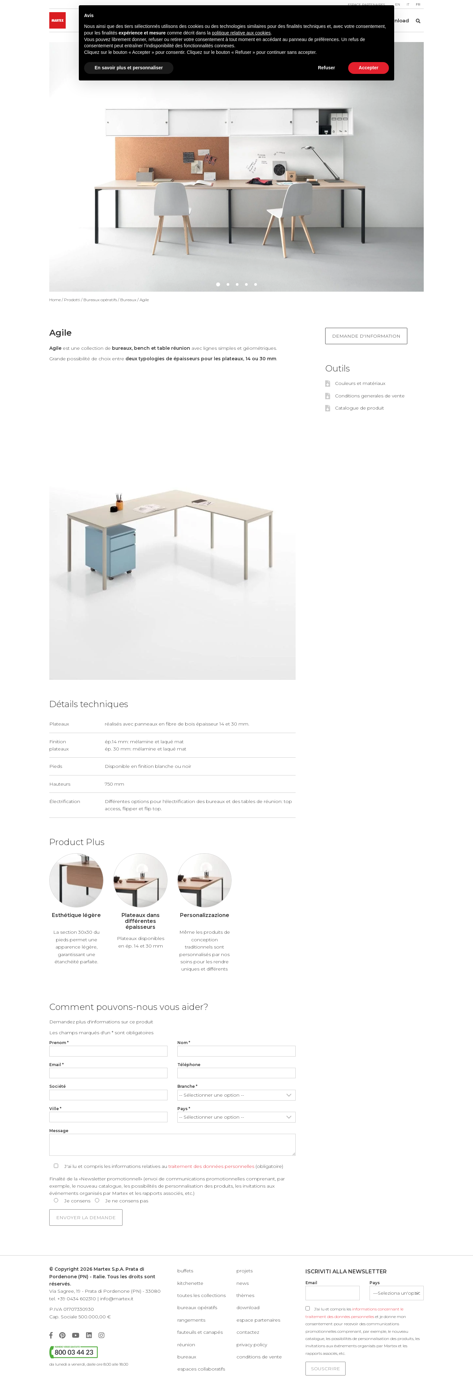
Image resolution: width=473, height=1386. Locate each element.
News (242, 1283)
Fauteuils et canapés (200, 1332)
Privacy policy (251, 1345)
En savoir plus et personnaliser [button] (129, 67)
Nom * (183, 1042)
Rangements (191, 1320)
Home (55, 299)
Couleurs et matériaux (360, 383)
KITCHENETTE (190, 1283)
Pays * (183, 1108)
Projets (244, 1271)
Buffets (185, 1271)
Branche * (187, 1086)
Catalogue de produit (359, 408)
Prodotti (72, 299)
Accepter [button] (368, 67)
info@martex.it (116, 1299)
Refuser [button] (326, 67)
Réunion (186, 1345)
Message (58, 1130)
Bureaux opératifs (100, 299)
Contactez (247, 1332)
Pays (375, 1282)
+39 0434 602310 (76, 1299)
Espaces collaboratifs (201, 1369)
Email (311, 1282)
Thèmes (245, 1295)
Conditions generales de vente (370, 396)
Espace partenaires (258, 1320)
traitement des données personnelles (211, 1166)
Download (247, 1307)
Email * (56, 1064)
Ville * (55, 1108)
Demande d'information (366, 336)
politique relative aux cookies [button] (241, 32)
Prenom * (59, 1042)
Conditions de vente (259, 1357)
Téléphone (188, 1064)
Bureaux (128, 299)
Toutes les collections (201, 1295)
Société (57, 1086)
